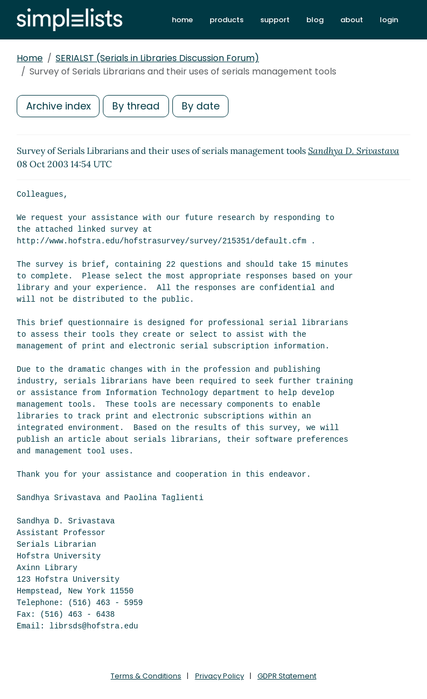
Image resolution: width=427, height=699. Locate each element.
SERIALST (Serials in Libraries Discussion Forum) (157, 58)
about (351, 19)
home (182, 19)
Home (30, 58)
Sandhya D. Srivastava (353, 150)
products (227, 19)
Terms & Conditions (146, 676)
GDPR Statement (286, 676)
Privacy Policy (219, 676)
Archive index (59, 106)
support (275, 19)
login (389, 19)
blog (315, 19)
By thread (138, 106)
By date (203, 106)
